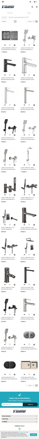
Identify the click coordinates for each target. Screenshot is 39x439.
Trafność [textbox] (4, 21)
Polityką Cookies (22, 432)
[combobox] (9, 21)
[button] (35, 2)
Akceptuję (33, 434)
